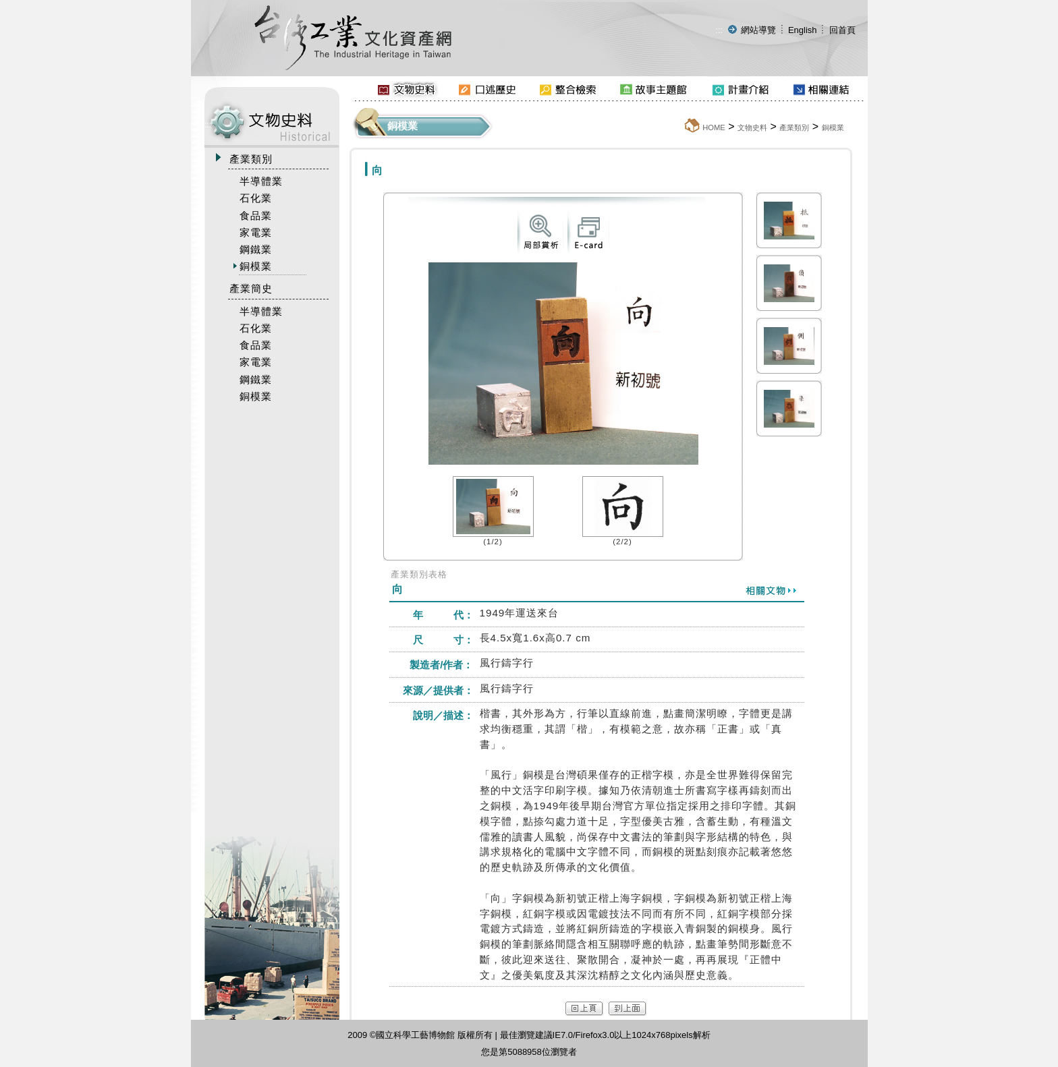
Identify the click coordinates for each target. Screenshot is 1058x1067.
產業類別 (794, 127)
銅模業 (833, 127)
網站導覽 (758, 30)
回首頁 (842, 30)
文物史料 (752, 127)
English (802, 30)
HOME (713, 127)
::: (719, 30)
